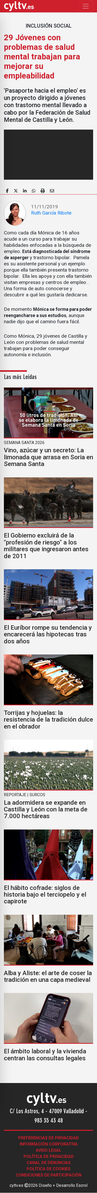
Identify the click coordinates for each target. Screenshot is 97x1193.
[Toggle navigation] (85, 6)
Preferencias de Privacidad (48, 1137)
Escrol (81, 1185)
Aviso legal (48, 1150)
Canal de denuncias (49, 1162)
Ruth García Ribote (51, 213)
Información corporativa (49, 1144)
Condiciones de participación (48, 1175)
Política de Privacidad (49, 1156)
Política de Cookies (48, 1168)
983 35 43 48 (48, 1121)
